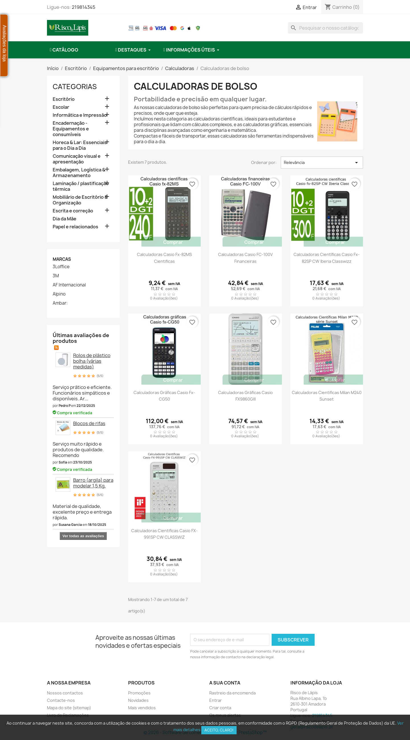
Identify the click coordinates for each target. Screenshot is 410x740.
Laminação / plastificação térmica (81, 186)
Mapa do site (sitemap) (69, 707)
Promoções (139, 693)
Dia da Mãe (64, 219)
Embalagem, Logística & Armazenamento (79, 173)
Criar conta (220, 707)
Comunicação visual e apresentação (77, 159)
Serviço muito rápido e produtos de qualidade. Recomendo (78, 449)
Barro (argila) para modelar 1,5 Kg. (93, 483)
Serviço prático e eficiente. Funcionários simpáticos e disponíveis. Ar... (82, 393)
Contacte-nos (61, 700)
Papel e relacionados (75, 227)
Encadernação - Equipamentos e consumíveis (71, 129)
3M (56, 276)
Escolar (61, 107)
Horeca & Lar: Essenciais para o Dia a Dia (80, 145)
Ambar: (60, 303)
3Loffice (61, 267)
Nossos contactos (65, 693)
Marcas (62, 259)
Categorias (75, 86)
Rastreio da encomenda (232, 693)
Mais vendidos (142, 707)
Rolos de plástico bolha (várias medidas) (91, 361)
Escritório (64, 99)
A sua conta (224, 683)
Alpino (59, 294)
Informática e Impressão (80, 115)
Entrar (215, 700)
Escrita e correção (73, 211)
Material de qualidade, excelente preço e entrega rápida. (82, 512)
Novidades (138, 700)
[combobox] (325, 28)
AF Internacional (69, 285)
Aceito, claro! (218, 730)
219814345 (83, 7)
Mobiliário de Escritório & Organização (80, 200)
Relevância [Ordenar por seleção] (322, 162)
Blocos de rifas (89, 423)
